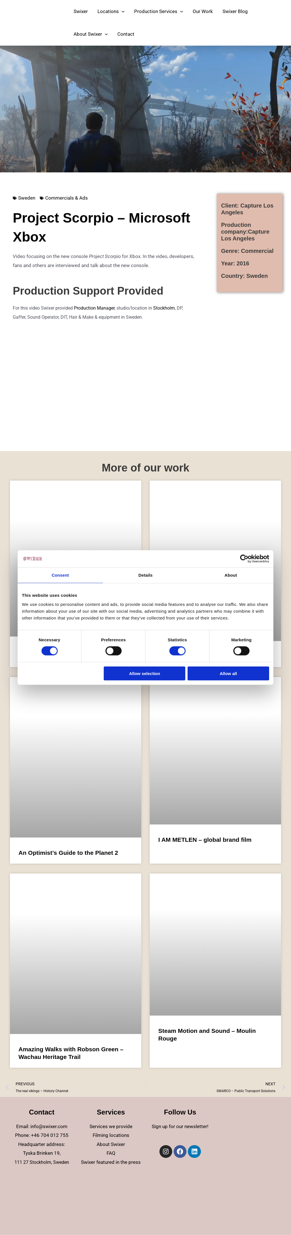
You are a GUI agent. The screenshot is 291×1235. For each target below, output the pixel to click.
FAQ (111, 1153)
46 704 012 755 (51, 1135)
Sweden (26, 198)
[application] (121, 11)
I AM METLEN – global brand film (204, 839)
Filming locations (111, 1135)
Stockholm (164, 308)
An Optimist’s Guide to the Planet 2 (68, 852)
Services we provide (111, 1126)
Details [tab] (145, 575)
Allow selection (144, 673)
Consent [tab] (60, 575)
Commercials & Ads (66, 198)
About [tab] (231, 575)
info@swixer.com (48, 1126)
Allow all (228, 673)
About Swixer (111, 1144)
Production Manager (94, 308)
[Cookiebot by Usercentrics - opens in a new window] (244, 559)
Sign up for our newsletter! (180, 1126)
